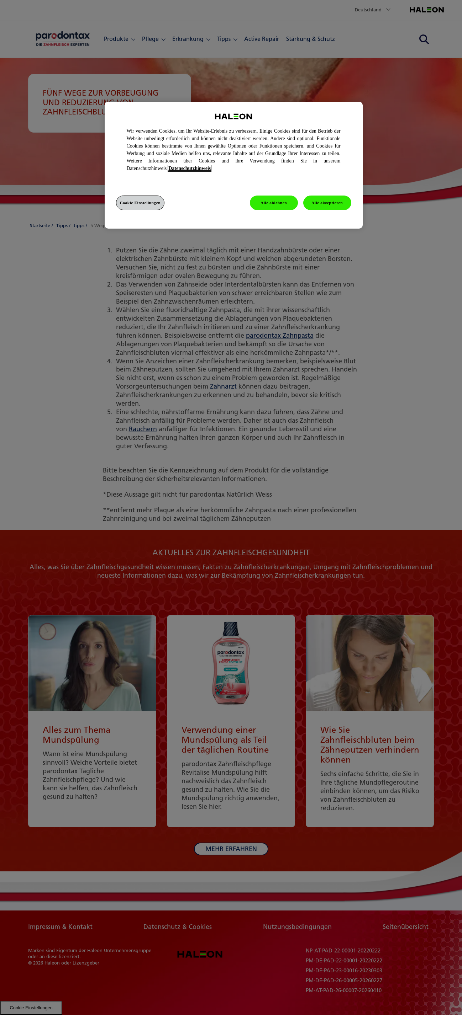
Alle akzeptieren (327, 203)
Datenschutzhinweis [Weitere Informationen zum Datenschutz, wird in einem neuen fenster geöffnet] (189, 168)
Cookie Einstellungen (140, 203)
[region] (234, 165)
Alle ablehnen (274, 203)
